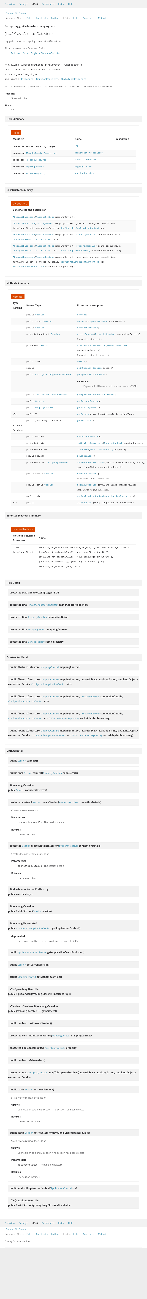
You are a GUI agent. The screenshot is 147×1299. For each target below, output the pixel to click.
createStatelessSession (91, 344)
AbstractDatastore (24, 215)
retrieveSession (86, 472)
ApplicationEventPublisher (51, 393)
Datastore (16, 53)
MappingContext (35, 165)
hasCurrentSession (88, 435)
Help (70, 3)
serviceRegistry (84, 172)
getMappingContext (88, 406)
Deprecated (47, 3)
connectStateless (87, 326)
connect (81, 313)
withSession (84, 501)
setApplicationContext (90, 494)
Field (29, 18)
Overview (10, 3)
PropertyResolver (36, 159)
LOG (77, 146)
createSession (85, 332)
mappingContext (84, 165)
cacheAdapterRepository (89, 152)
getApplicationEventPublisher (95, 393)
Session (39, 313)
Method (55, 18)
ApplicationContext (117, 494)
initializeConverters (90, 441)
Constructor (42, 18)
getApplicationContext (90, 372)
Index (61, 3)
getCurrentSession (88, 399)
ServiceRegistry (31, 53)
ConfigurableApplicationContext (80, 226)
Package (23, 3)
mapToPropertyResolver (90, 461)
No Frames (20, 13)
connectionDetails (85, 159)
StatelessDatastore (51, 53)
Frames (9, 13)
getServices (84, 419)
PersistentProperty (101, 448)
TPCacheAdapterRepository (41, 152)
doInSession (84, 366)
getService (83, 412)
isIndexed (83, 448)
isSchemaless (85, 454)
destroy (81, 359)
